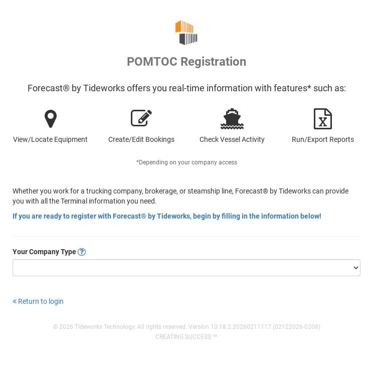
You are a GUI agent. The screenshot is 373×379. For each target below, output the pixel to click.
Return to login (38, 301)
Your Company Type (49, 252)
